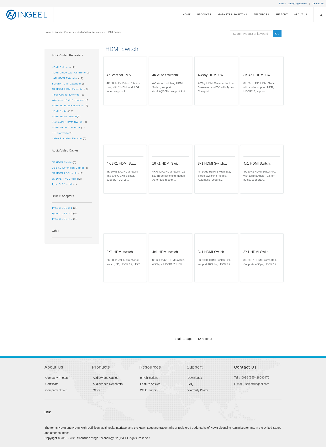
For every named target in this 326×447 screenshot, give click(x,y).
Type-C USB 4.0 (62, 218)
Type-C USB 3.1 (62, 207)
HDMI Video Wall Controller (69, 72)
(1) (68, 94)
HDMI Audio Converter (66, 127)
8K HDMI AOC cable (65, 173)
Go (277, 33)
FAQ (190, 384)
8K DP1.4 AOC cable (65, 178)
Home (186, 14)
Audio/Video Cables (65, 150)
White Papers (149, 390)
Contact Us (318, 3)
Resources (261, 14)
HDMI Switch (113, 32)
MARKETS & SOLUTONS (232, 14)
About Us (300, 14)
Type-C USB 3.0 (62, 213)
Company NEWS (56, 390)
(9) (66, 116)
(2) (67, 178)
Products (204, 14)
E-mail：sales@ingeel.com (292, 3)
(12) (63, 67)
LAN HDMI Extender (65, 78)
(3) (68, 127)
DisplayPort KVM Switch (68, 121)
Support (281, 14)
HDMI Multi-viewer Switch (68, 105)
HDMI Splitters (61, 67)
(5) (69, 83)
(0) (64, 213)
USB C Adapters (63, 196)
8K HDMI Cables (62, 162)
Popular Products (64, 32)
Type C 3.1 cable (62, 184)
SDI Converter (61, 133)
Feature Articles (150, 384)
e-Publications (149, 377)
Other (55, 230)
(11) (67, 78)
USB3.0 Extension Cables (68, 167)
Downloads (195, 377)
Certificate (51, 384)
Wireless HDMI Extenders (68, 100)
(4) (69, 121)
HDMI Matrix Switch (64, 116)
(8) (64, 162)
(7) (71, 72)
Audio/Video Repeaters (90, 32)
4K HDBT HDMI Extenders (69, 89)
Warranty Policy (198, 390)
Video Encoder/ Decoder (67, 138)
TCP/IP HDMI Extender (67, 83)
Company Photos (56, 377)
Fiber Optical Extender (66, 94)
